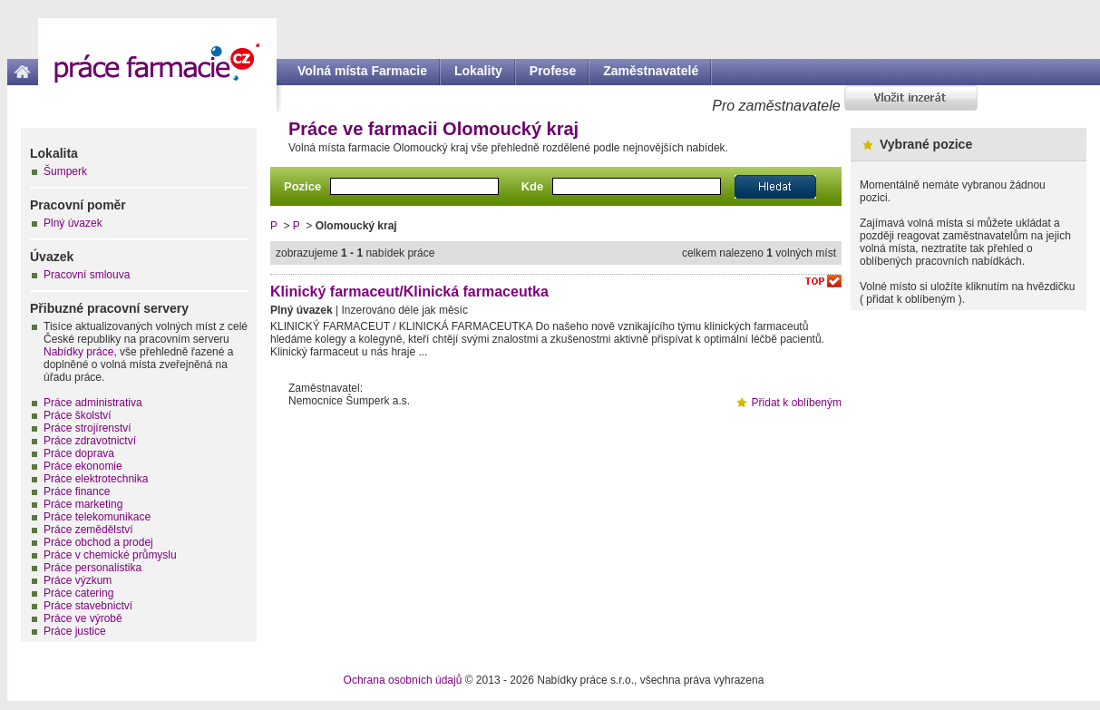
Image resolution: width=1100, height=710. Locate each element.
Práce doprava (79, 453)
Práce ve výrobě (83, 618)
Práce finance (77, 491)
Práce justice (75, 631)
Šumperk (65, 171)
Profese (553, 70)
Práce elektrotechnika (96, 478)
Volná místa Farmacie (362, 70)
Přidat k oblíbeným (797, 402)
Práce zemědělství (88, 529)
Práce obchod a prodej (98, 542)
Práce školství (78, 415)
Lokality (478, 70)
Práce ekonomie (83, 466)
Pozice (302, 186)
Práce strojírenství (87, 428)
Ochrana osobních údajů (403, 680)
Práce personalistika (92, 567)
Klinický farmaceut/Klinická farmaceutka (409, 291)
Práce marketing (83, 504)
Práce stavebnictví (88, 605)
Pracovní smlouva (87, 274)
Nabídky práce (78, 351)
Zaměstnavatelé (650, 70)
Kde (532, 186)
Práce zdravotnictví (90, 440)
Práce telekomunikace (97, 517)
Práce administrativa (93, 402)
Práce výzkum (78, 580)
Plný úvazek (73, 223)
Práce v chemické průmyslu (110, 555)
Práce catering (78, 593)
